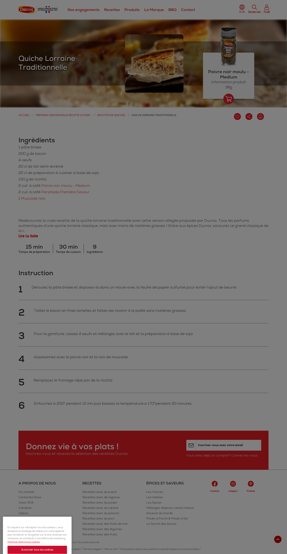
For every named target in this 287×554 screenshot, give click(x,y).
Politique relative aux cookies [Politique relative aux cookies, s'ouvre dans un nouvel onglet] (24, 550)
